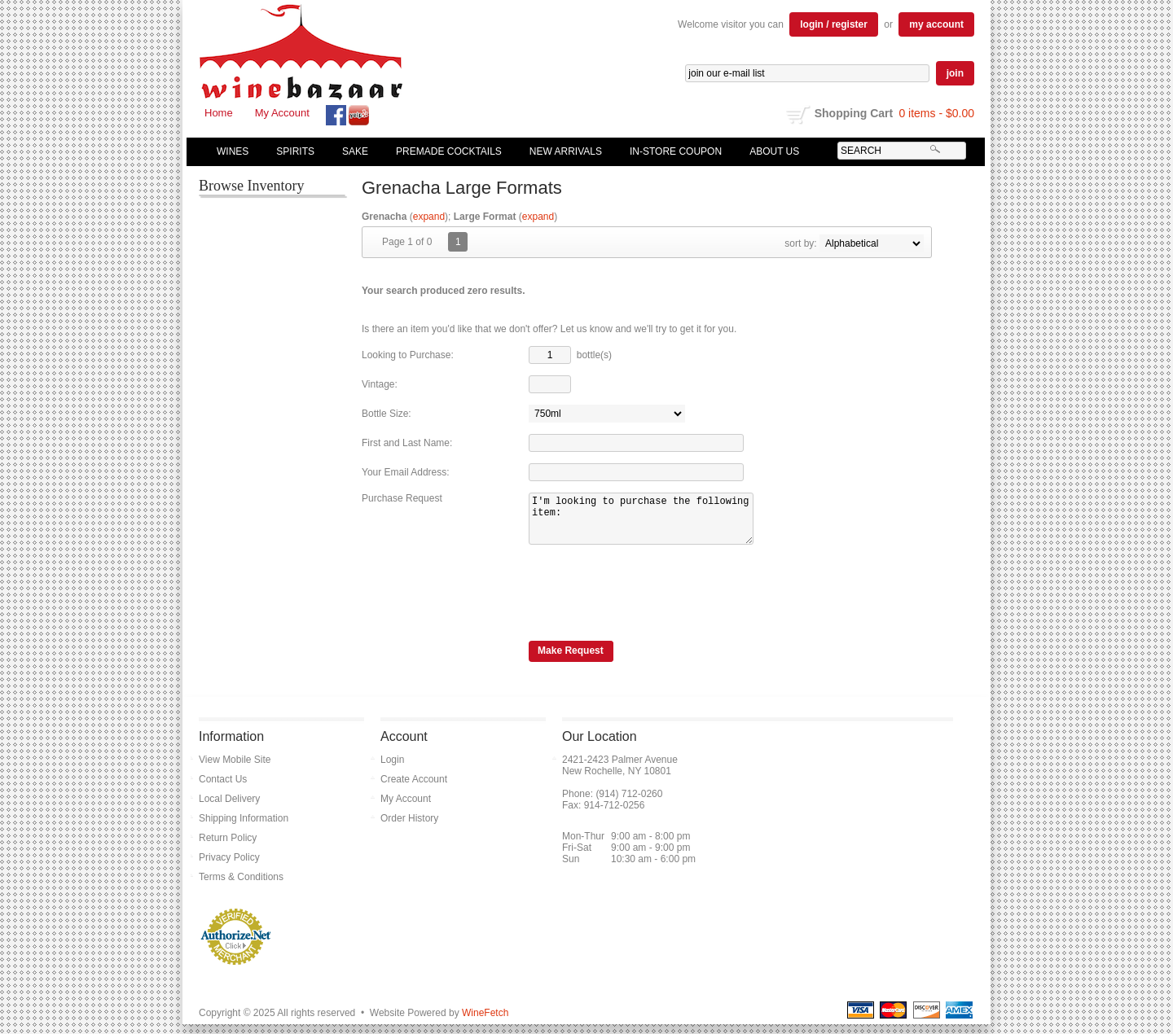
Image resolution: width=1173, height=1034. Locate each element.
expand (429, 216)
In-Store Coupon (676, 151)
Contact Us (223, 789)
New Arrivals (565, 151)
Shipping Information (243, 828)
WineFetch (485, 1022)
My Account (282, 113)
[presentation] (652, 600)
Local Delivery (229, 808)
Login (392, 769)
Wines (229, 151)
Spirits (291, 151)
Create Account (413, 789)
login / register (834, 24)
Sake (355, 151)
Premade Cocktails (449, 151)
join (955, 73)
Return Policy (228, 847)
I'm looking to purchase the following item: (652, 523)
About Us (771, 151)
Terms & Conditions (241, 886)
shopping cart (798, 115)
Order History (409, 828)
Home (218, 113)
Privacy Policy (229, 867)
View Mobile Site (235, 769)
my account (936, 24)
